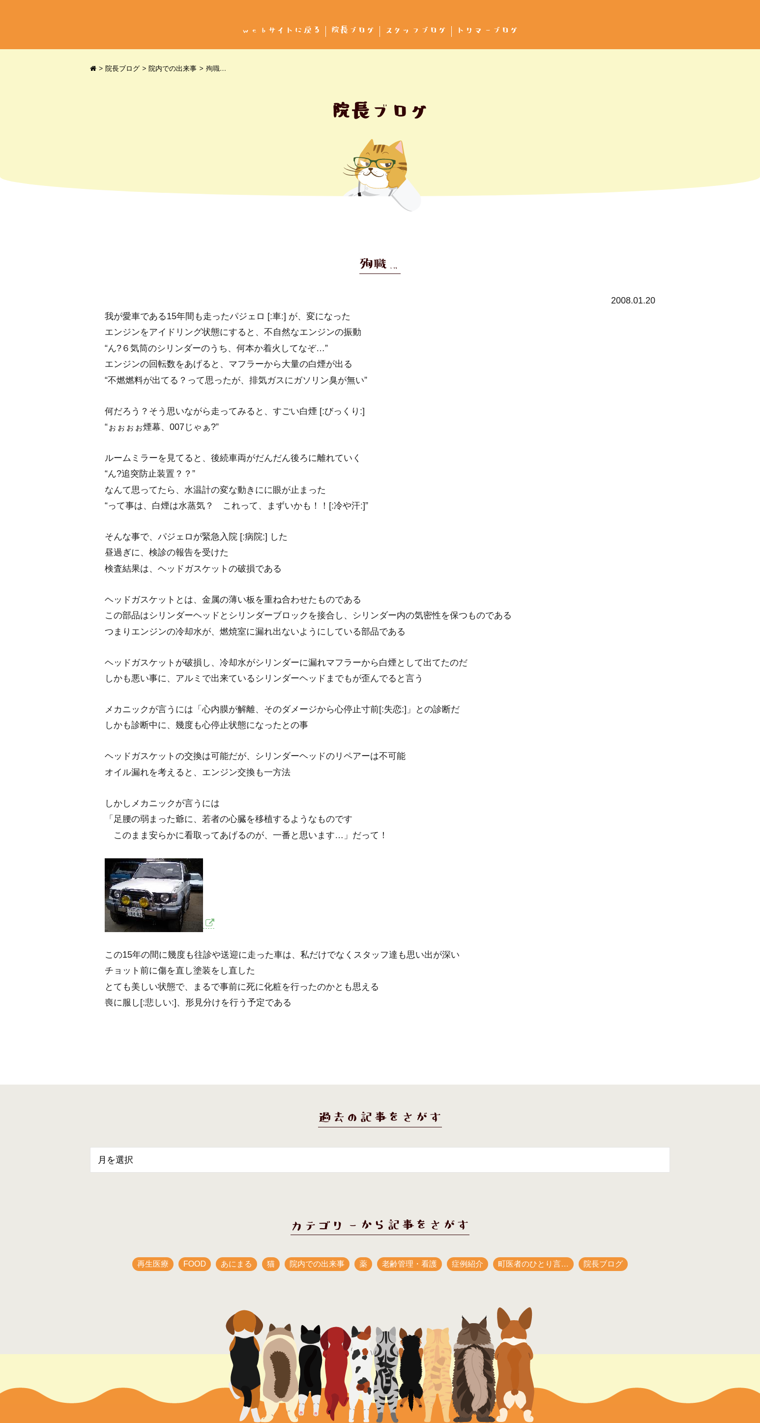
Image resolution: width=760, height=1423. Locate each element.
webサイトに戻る (281, 30)
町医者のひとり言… (533, 1264)
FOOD (194, 1264)
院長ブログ (353, 30)
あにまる (236, 1264)
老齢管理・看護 (409, 1264)
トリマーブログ (488, 30)
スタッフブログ (416, 30)
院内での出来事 (172, 68)
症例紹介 (467, 1264)
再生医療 (153, 1264)
